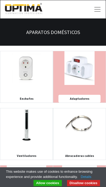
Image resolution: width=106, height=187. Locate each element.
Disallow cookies (83, 183)
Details (86, 177)
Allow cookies (47, 183)
